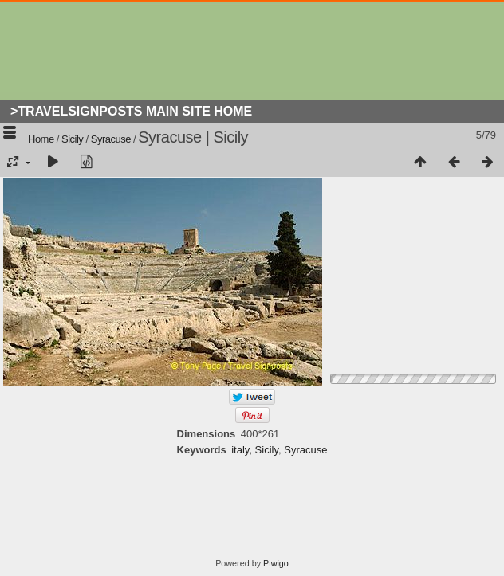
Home (41, 139)
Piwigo (276, 563)
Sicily (72, 139)
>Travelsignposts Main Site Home (131, 111)
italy (240, 450)
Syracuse (111, 139)
